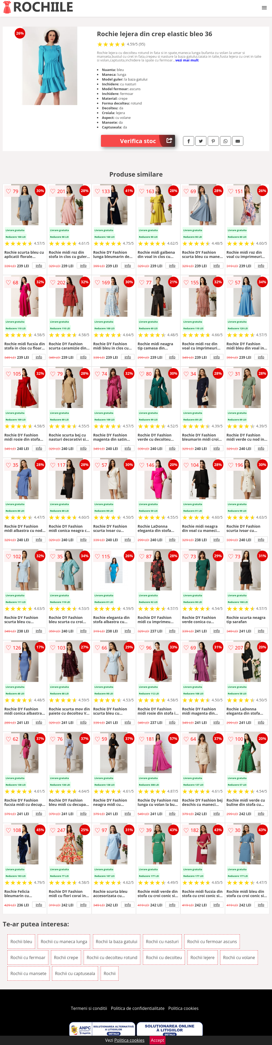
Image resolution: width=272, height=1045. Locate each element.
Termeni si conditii (89, 1008)
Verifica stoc (147, 141)
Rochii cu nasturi (162, 941)
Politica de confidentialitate (138, 1008)
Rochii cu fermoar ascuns (212, 941)
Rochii (110, 973)
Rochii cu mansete (28, 973)
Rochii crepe (66, 957)
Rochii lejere (202, 957)
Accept (157, 1040)
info (39, 265)
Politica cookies (183, 1008)
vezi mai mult (187, 60)
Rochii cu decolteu (164, 957)
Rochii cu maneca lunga (64, 941)
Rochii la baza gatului (117, 941)
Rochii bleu (21, 941)
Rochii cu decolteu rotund (112, 957)
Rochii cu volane (239, 957)
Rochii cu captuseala (75, 973)
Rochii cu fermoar (27, 957)
